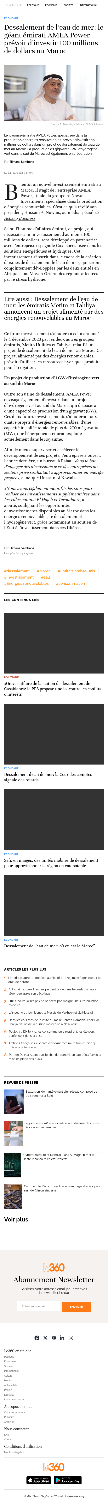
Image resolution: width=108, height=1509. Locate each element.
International (88, 5)
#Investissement (19, 577)
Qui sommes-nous (14, 1412)
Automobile (10, 1385)
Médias (8, 1380)
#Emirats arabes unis (76, 571)
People (8, 1390)
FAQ (6, 1434)
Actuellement (13, 5)
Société (68, 5)
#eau (45, 577)
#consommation (70, 583)
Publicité (9, 1417)
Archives (9, 1421)
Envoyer (76, 1307)
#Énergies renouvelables (26, 583)
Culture (8, 1375)
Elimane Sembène (22, 161)
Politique (33, 5)
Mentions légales (14, 1452)
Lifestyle (9, 1394)
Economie (51, 5)
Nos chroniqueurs (14, 1399)
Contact (8, 1439)
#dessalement (17, 571)
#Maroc (44, 571)
